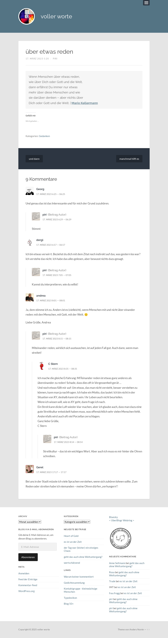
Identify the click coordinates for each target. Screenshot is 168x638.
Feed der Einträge (27, 579)
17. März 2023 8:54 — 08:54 (68, 442)
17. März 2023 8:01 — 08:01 (50, 300)
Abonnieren (28, 557)
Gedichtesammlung (74, 582)
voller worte (56, 16)
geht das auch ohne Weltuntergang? (83, 556)
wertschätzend (72, 562)
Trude (112, 581)
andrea (41, 295)
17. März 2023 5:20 (37, 58)
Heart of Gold (71, 535)
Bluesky (113, 517)
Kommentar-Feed (27, 585)
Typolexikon (70, 597)
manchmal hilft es (129, 158)
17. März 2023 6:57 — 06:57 (50, 245)
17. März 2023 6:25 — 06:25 (50, 194)
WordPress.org (26, 591)
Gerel (39, 467)
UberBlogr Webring (121, 520)
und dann (34, 158)
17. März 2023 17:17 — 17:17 (51, 472)
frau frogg (114, 593)
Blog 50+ (69, 603)
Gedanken (44, 136)
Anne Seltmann (117, 563)
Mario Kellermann (85, 103)
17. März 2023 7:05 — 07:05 (56, 275)
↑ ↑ (148, 629)
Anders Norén (136, 629)
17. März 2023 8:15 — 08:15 (56, 338)
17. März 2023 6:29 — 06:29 (56, 219)
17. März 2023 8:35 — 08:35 (62, 368)
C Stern (53, 363)
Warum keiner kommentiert (79, 576)
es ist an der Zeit (73, 541)
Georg (40, 189)
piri (55, 58)
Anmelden (23, 573)
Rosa (112, 572)
